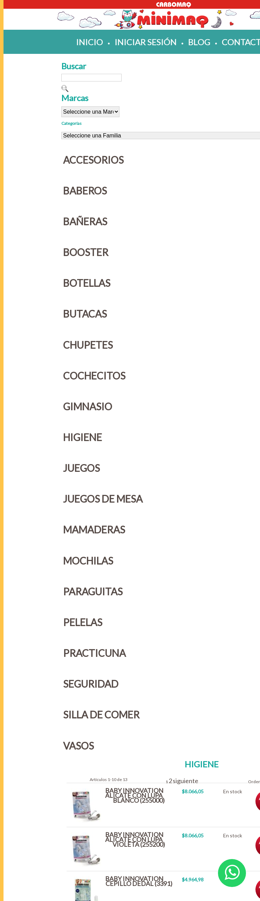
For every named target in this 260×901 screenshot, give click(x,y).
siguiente (185, 781)
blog (199, 42)
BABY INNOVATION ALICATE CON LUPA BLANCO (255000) (135, 795)
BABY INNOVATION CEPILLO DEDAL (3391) (138, 881)
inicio (89, 42)
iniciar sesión (146, 42)
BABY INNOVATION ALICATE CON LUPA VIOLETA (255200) (135, 839)
